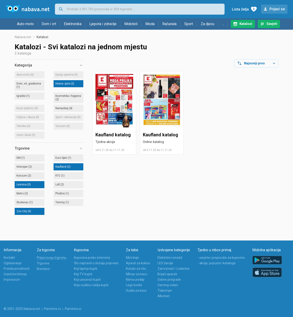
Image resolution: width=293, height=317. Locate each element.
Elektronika (72, 24)
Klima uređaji (135, 279)
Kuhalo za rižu (136, 268)
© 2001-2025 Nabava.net (22, 309)
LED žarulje (165, 263)
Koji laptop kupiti (85, 268)
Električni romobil (169, 257)
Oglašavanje (13, 263)
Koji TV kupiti (83, 274)
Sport (188, 24)
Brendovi (43, 269)
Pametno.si (73, 309)
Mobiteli (131, 24)
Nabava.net (23, 37)
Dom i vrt (49, 24)
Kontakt (9, 257)
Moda (150, 24)
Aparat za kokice (138, 263)
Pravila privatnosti (17, 268)
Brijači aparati (167, 274)
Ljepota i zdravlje (103, 24)
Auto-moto (25, 24)
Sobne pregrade (169, 279)
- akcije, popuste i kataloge (217, 263)
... (223, 24)
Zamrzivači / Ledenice (173, 268)
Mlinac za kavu (136, 274)
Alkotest (163, 296)
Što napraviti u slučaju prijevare (96, 263)
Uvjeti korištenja (15, 274)
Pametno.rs (52, 309)
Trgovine (43, 263)
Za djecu (207, 24)
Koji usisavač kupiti (87, 279)
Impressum (12, 279)
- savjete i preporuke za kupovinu (221, 257)
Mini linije (132, 257)
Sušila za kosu (136, 290)
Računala (169, 24)
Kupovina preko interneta (92, 257)
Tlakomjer (164, 290)
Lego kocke (134, 285)
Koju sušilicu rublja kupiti (91, 285)
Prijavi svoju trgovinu (51, 257)
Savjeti (271, 24)
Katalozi (245, 24)
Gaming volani (167, 285)
